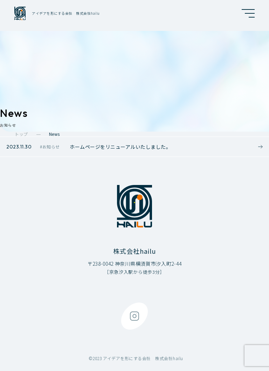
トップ (21, 134)
